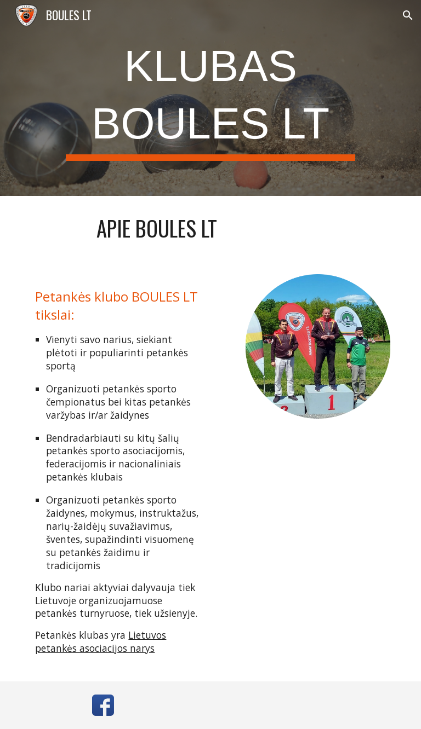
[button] (408, 15)
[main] (210, 98)
